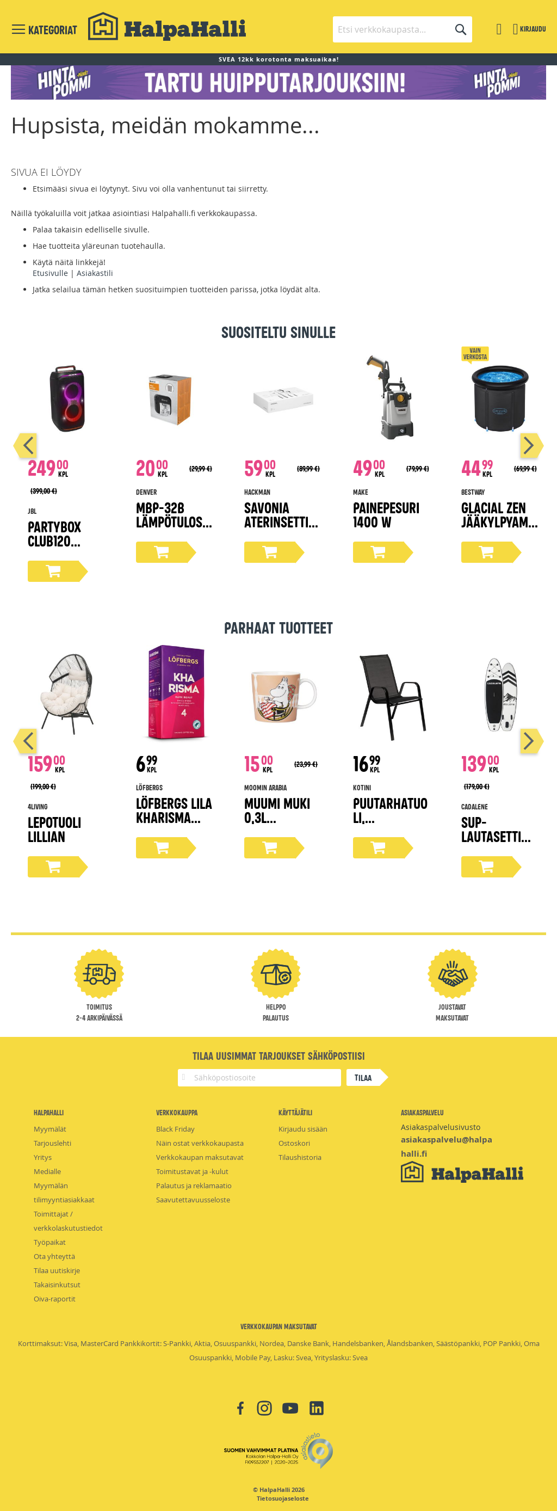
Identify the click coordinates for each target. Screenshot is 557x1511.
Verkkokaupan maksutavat (200, 1157)
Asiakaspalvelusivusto (440, 1127)
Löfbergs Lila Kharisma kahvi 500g (174, 817)
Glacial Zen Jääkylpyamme (499, 521)
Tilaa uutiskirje (57, 1270)
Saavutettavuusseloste (193, 1200)
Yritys (43, 1157)
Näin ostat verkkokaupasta (200, 1143)
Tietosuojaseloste (283, 1498)
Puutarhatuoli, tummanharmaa (391, 824)
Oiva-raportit (55, 1299)
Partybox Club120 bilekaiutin (59, 540)
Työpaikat (50, 1242)
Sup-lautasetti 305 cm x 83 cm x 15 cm (494, 843)
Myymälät (50, 1129)
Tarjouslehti (52, 1143)
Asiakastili (95, 273)
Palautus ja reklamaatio (194, 1185)
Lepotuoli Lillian (54, 829)
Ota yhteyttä (54, 1256)
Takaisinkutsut (57, 1284)
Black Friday (175, 1129)
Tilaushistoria (299, 1157)
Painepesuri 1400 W (386, 514)
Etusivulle (50, 273)
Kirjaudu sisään (302, 1129)
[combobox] (402, 29)
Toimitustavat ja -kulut (192, 1171)
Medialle (47, 1171)
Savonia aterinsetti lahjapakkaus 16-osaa (281, 528)
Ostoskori (294, 1143)
